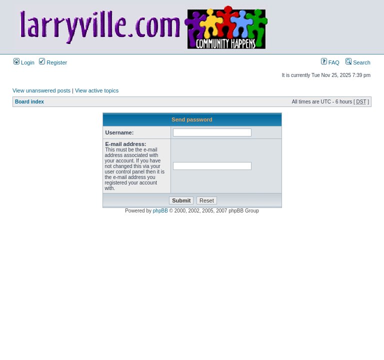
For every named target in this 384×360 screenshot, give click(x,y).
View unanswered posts (41, 91)
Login (24, 63)
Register (53, 63)
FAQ (330, 63)
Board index (29, 101)
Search (358, 63)
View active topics (96, 91)
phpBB (160, 211)
